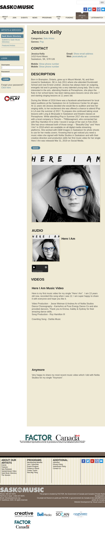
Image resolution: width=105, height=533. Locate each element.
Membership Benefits (34, 462)
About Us (5, 18)
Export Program (32, 466)
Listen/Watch (97, 18)
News (34, 18)
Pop (42, 42)
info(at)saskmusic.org (12, 498)
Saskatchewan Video (8, 471)
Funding (69, 18)
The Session (5, 475)
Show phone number (49, 64)
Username (5, 65)
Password (5, 72)
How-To (58, 18)
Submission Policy (59, 466)
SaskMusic (17, 7)
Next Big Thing (32, 472)
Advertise (56, 462)
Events (24, 18)
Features (4, 467)
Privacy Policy (58, 464)
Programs (46, 18)
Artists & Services (82, 18)
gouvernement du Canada (80, 498)
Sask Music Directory (11, 36)
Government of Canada (76, 494)
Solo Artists (49, 38)
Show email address (83, 54)
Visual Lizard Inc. (99, 502)
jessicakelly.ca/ (79, 56)
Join (14, 18)
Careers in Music (33, 468)
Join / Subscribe (33, 464)
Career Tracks (32, 470)
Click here (6, 87)
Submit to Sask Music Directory (11, 41)
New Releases (6, 469)
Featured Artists (8, 45)
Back (35, 148)
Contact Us (57, 468)
